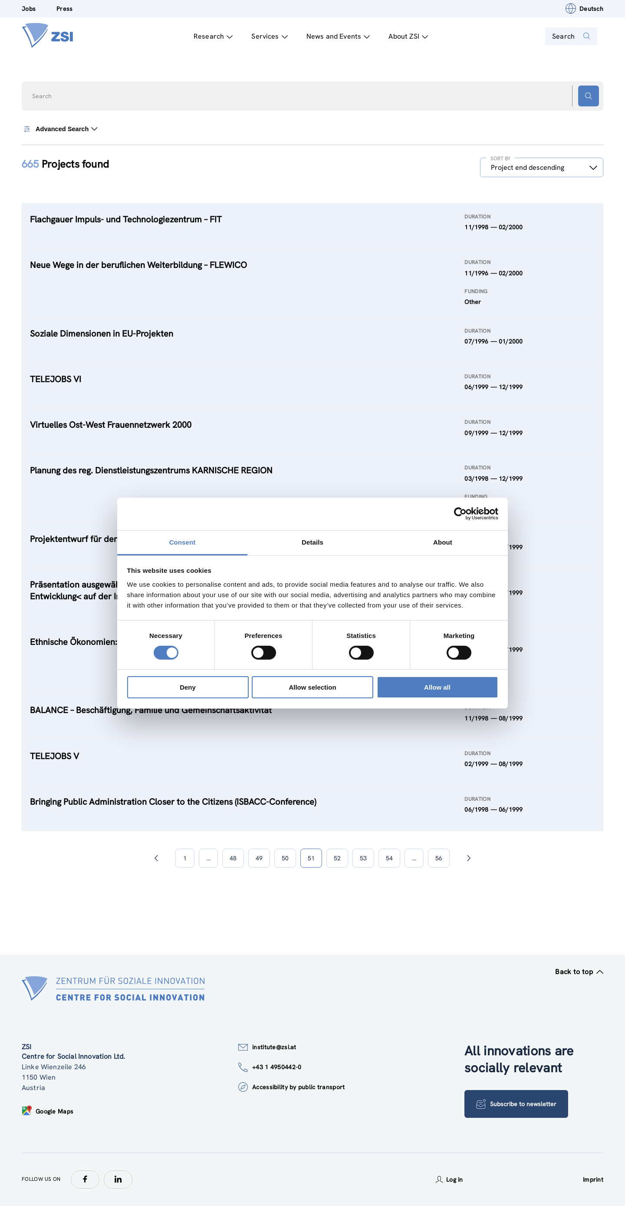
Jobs (29, 9)
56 (438, 858)
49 (259, 858)
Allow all (437, 687)
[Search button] (588, 96)
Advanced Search (61, 129)
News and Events (333, 36)
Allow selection (312, 687)
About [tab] (442, 541)
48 (233, 858)
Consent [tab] (182, 541)
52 (337, 858)
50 (285, 858)
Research (207, 36)
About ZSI (403, 36)
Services (264, 36)
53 (363, 858)
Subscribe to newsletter (519, 1104)
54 (389, 858)
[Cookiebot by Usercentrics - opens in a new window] (460, 513)
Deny (188, 687)
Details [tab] (312, 541)
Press (64, 9)
